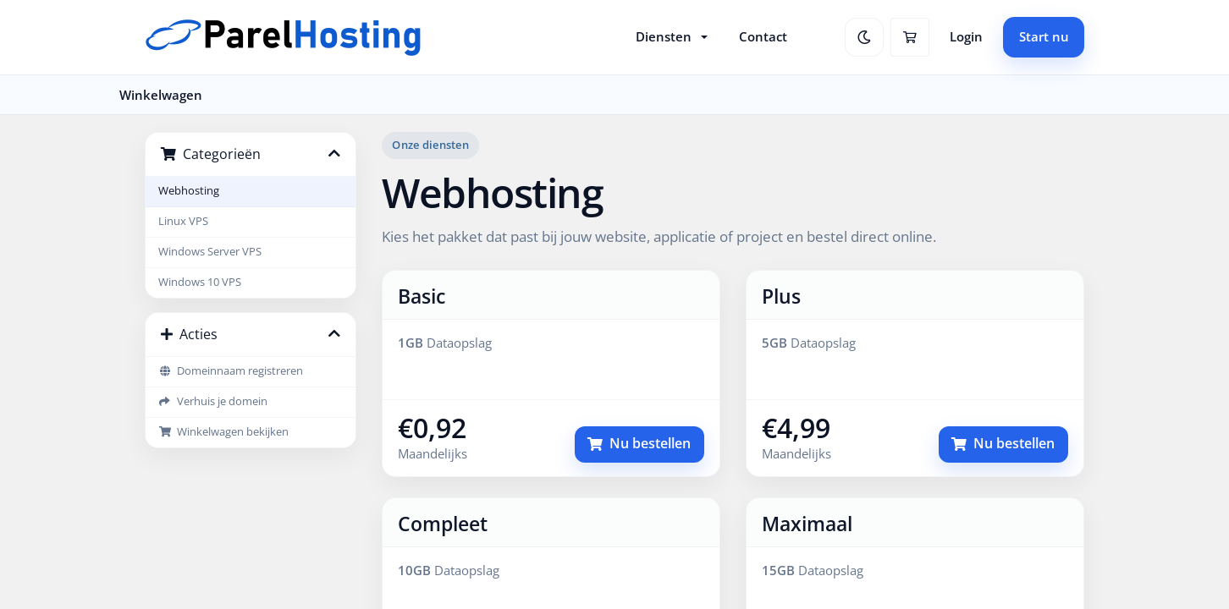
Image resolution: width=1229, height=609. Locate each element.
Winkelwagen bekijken (223, 432)
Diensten (664, 37)
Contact (763, 37)
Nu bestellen (639, 443)
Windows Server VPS (210, 251)
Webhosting (188, 191)
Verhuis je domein (212, 401)
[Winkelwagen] (909, 37)
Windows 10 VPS (199, 282)
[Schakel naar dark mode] (864, 37)
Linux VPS (183, 221)
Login (966, 37)
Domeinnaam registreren (230, 371)
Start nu (1044, 37)
